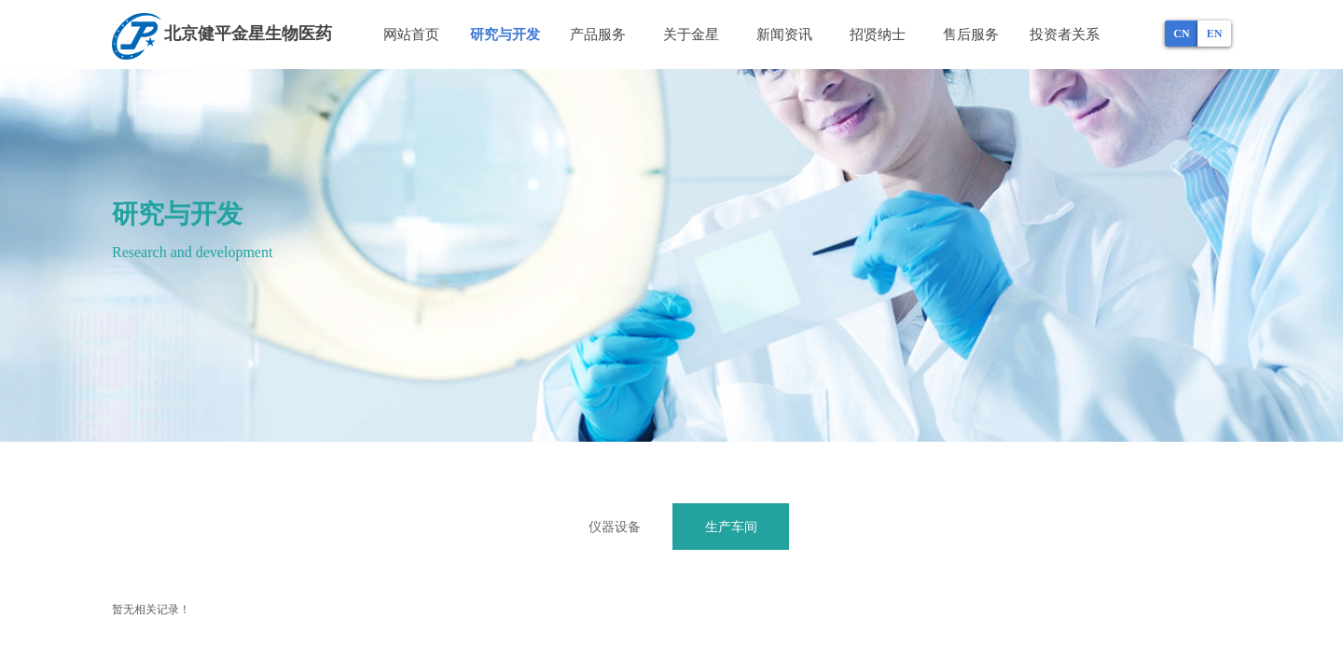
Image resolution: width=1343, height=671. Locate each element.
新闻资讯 (784, 34)
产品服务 (598, 34)
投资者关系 (1065, 34)
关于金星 (691, 34)
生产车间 (731, 526)
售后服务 (971, 34)
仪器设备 (614, 526)
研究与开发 (505, 34)
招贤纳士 (878, 34)
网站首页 (411, 34)
